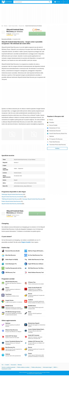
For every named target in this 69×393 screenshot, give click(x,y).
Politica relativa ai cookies (23, 367)
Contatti (7, 364)
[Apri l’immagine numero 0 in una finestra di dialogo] (12, 134)
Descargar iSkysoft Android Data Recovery (32, 199)
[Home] (2, 25)
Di (8, 33)
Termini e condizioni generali (8, 367)
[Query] (32, 2)
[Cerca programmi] (49, 2)
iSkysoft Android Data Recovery (14, 212)
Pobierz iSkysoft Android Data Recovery (11, 201)
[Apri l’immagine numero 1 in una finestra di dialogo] (33, 134)
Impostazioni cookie (6, 368)
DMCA (55, 367)
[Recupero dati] (21, 25)
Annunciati (13, 364)
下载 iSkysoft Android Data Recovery (10, 199)
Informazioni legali (47, 367)
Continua (57, 148)
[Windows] (5, 25)
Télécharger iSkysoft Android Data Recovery (12, 194)
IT (65, 2)
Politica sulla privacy (36, 367)
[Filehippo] (7, 2)
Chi (2, 364)
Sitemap (20, 364)
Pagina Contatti (25, 242)
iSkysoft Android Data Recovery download (12, 203)
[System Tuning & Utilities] (13, 25)
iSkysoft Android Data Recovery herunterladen (13, 196)
